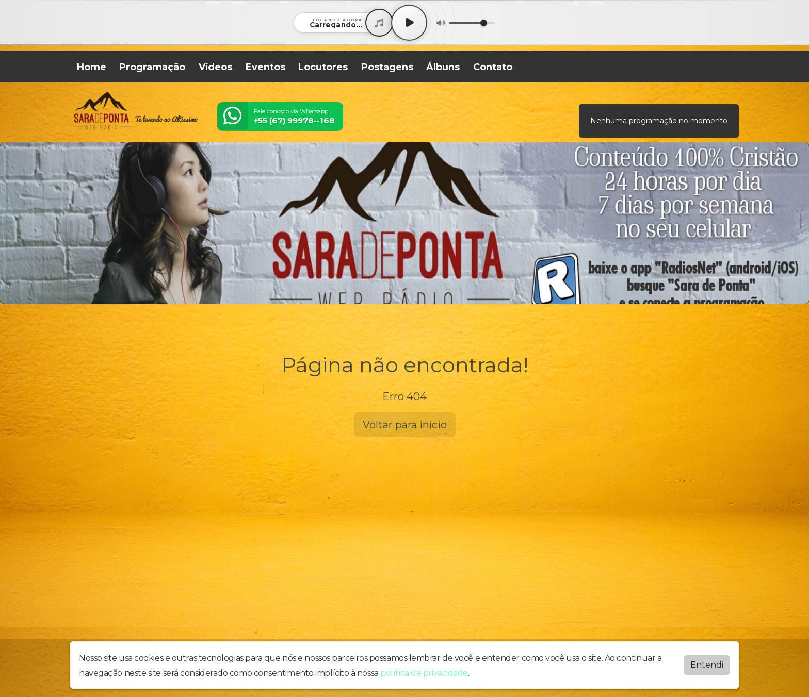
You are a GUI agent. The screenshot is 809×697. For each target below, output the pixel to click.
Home (91, 67)
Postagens (387, 67)
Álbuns (443, 67)
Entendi (706, 665)
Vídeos (215, 67)
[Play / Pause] (409, 23)
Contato (492, 67)
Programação (152, 67)
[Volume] (472, 23)
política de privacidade (424, 673)
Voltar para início (405, 425)
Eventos (265, 67)
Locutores (323, 67)
